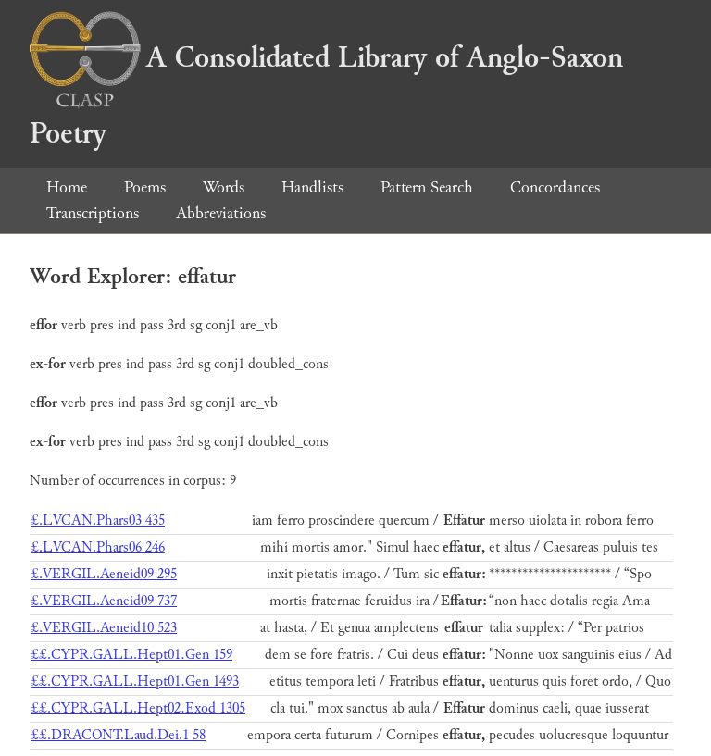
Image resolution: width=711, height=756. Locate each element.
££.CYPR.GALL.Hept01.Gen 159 (131, 654)
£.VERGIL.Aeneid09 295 (104, 574)
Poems (145, 187)
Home (66, 187)
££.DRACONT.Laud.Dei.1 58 (118, 735)
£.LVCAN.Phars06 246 (98, 547)
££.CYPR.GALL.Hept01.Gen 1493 (135, 681)
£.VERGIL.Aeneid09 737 (104, 601)
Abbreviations (221, 213)
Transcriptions (92, 213)
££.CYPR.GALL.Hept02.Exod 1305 (138, 708)
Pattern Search (426, 187)
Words (223, 187)
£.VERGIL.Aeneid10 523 (104, 627)
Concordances (555, 187)
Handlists (312, 187)
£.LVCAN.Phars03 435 (98, 520)
